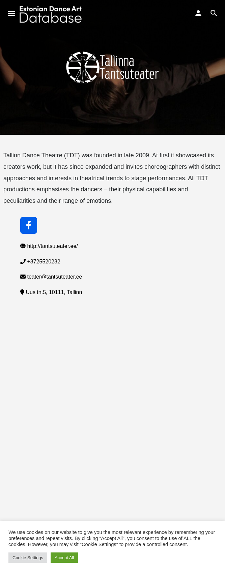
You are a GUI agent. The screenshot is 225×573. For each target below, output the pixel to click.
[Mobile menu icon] (11, 14)
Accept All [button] (64, 557)
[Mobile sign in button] (198, 13)
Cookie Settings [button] (27, 557)
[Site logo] (51, 14)
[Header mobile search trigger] (213, 13)
